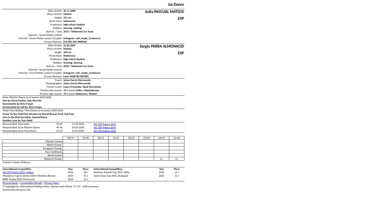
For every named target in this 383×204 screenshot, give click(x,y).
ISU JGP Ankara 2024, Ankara (18, 172)
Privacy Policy (52, 183)
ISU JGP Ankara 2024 (105, 124)
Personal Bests (10, 183)
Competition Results (31, 183)
